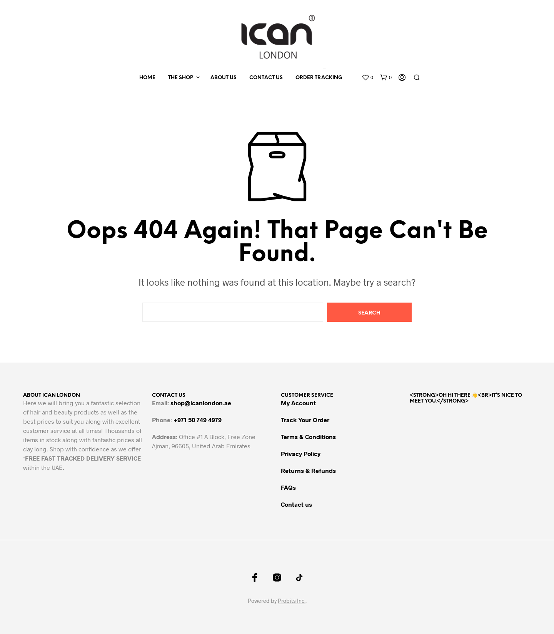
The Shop (180, 77)
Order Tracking (318, 77)
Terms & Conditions (308, 436)
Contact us (266, 77)
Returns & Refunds (308, 470)
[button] (367, 78)
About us (223, 77)
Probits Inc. (291, 601)
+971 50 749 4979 (198, 419)
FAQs (288, 487)
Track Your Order (305, 419)
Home (147, 77)
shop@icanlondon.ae (200, 402)
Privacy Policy (300, 453)
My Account (298, 402)
